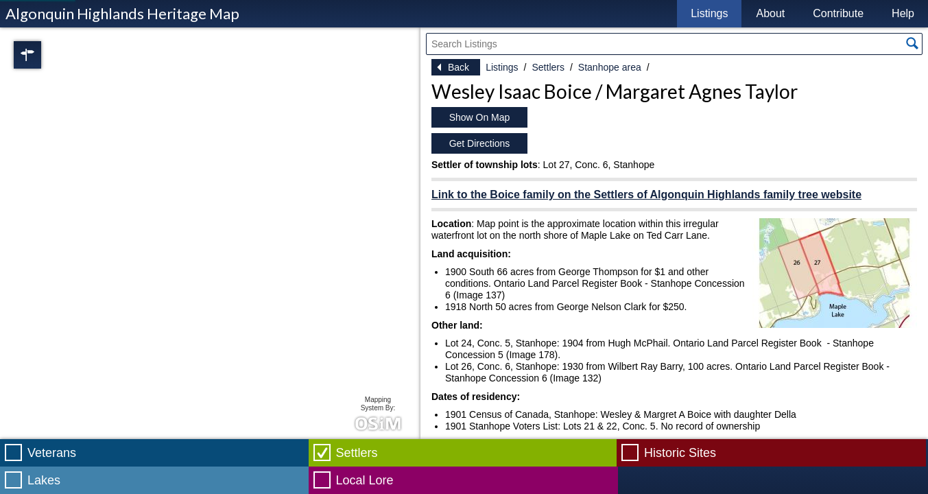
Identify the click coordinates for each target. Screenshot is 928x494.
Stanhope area (609, 67)
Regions (46, 55)
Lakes (43, 480)
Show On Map (479, 117)
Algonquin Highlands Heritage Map (122, 13)
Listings (709, 13)
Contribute (838, 13)
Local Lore (365, 480)
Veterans (51, 453)
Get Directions (479, 143)
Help (903, 13)
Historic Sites (680, 453)
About (770, 13)
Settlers (548, 67)
